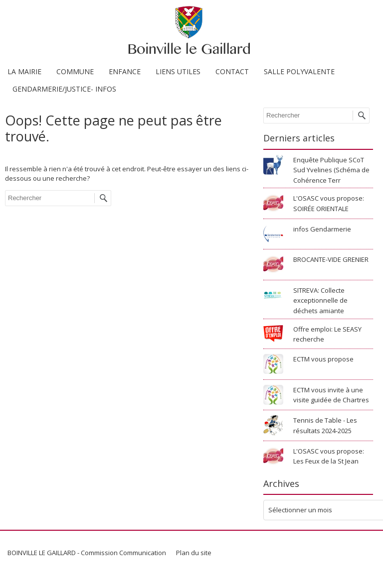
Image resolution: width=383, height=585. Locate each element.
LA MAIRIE (24, 71)
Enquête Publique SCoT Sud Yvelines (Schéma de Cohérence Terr (331, 170)
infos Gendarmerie (322, 229)
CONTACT (232, 71)
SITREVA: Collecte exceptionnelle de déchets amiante (320, 300)
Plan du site (193, 552)
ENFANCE (125, 71)
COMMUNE (75, 71)
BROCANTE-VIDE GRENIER (331, 259)
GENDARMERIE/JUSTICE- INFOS (64, 89)
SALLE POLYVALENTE (299, 71)
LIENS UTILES (178, 71)
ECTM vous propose (323, 358)
